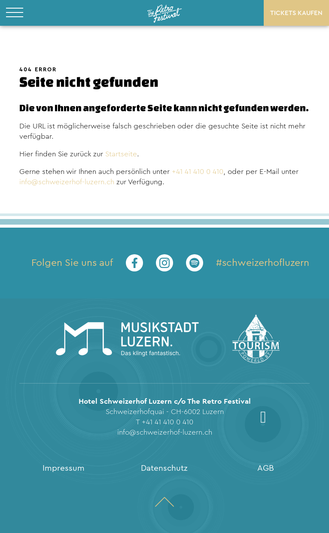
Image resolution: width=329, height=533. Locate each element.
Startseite (121, 154)
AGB (265, 468)
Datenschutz (164, 468)
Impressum (64, 468)
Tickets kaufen (296, 13)
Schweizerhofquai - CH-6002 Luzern (165, 411)
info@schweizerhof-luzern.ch (66, 182)
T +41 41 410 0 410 (164, 422)
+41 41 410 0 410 (197, 171)
